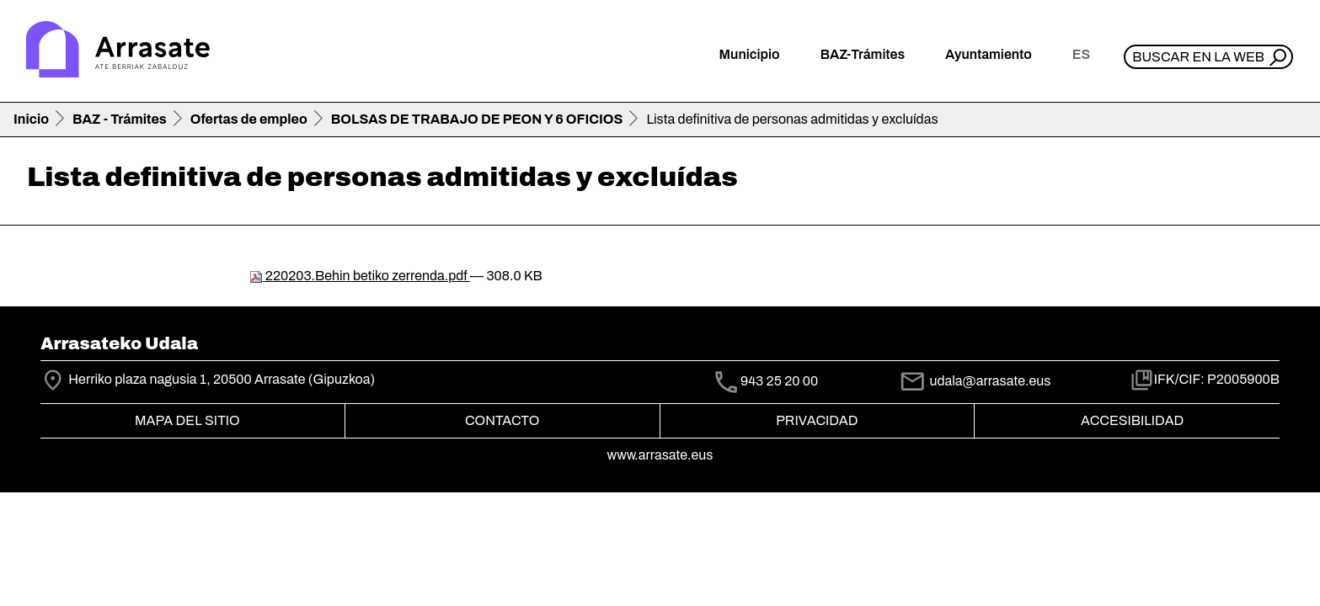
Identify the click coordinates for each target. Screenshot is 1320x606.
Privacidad (817, 420)
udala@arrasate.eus (974, 381)
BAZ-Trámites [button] (862, 54)
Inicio (31, 119)
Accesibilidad (1132, 420)
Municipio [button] (749, 54)
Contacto (502, 420)
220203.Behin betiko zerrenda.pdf (360, 275)
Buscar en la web (1198, 57)
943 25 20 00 (779, 382)
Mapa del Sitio (187, 420)
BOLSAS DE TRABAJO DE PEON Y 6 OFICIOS (477, 119)
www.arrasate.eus (660, 455)
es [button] (1081, 54)
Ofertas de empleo (248, 119)
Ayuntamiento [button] (988, 54)
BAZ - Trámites (119, 119)
